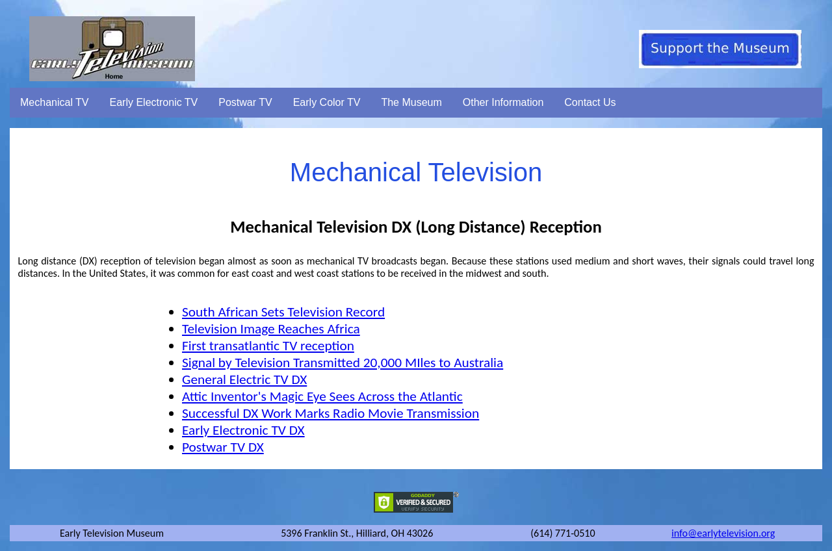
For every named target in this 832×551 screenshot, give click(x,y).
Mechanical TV (54, 102)
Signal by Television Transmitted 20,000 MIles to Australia (342, 362)
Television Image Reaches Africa (271, 328)
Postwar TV (245, 102)
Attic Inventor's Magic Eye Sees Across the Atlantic (322, 396)
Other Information (503, 102)
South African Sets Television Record (283, 311)
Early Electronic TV (154, 102)
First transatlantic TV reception (268, 345)
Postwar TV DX (223, 447)
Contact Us (590, 102)
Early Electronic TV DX (243, 430)
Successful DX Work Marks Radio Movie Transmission (330, 413)
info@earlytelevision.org (723, 533)
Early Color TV (327, 102)
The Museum (411, 102)
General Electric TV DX (244, 379)
